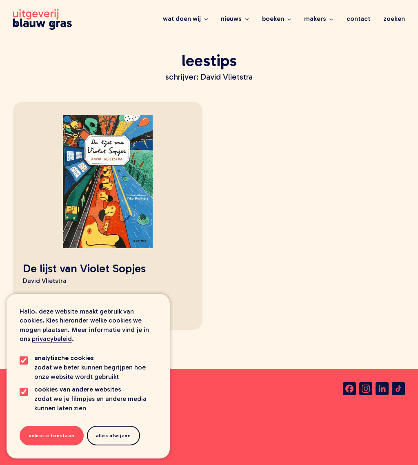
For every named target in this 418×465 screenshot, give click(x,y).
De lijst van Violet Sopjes (84, 268)
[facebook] (349, 388)
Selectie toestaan (52, 435)
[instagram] (365, 388)
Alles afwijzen (113, 435)
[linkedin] (382, 388)
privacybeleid (52, 339)
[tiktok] (398, 388)
